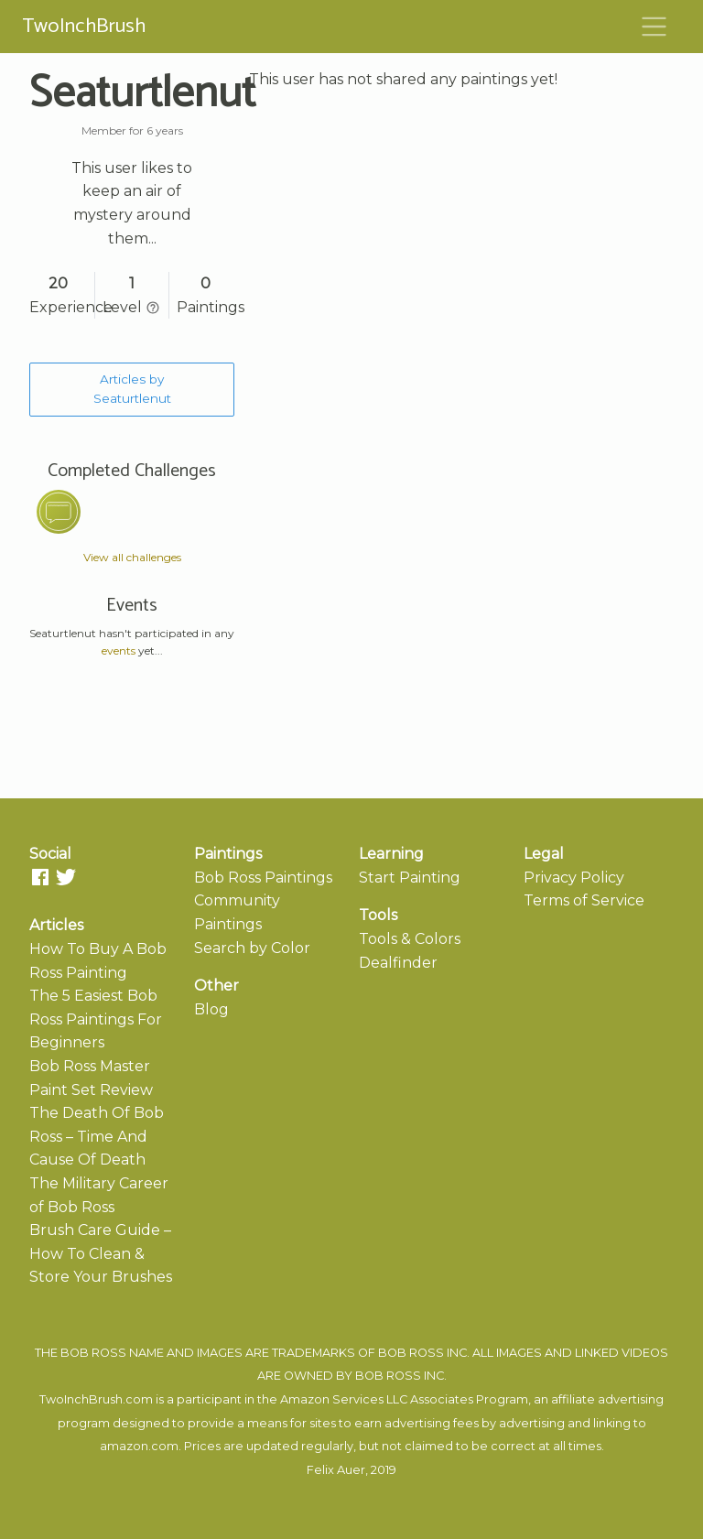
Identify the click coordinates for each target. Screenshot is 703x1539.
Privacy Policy (574, 877)
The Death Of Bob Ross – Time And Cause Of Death (96, 1136)
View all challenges (132, 557)
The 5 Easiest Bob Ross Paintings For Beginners (95, 1019)
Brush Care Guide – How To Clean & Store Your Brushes (100, 1253)
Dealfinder (398, 962)
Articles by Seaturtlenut (132, 389)
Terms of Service (584, 900)
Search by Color (252, 948)
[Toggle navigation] (654, 26)
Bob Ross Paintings (263, 877)
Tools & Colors (409, 939)
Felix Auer (336, 1470)
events (118, 650)
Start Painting (409, 877)
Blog (211, 1009)
